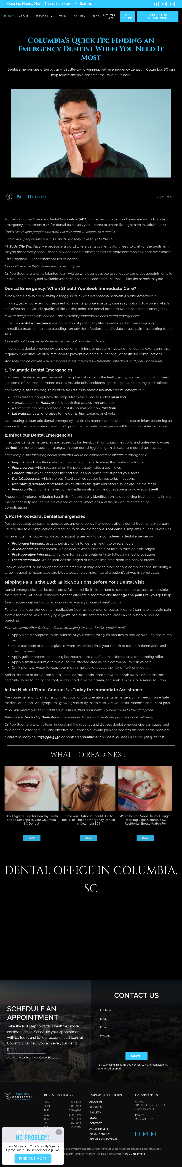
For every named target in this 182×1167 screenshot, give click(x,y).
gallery (79, 16)
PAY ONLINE (127, 16)
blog (96, 16)
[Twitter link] (156, 4)
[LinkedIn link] (164, 4)
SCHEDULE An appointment (158, 16)
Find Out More (33, 1158)
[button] (44, 16)
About (23, 16)
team (62, 16)
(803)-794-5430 (109, 16)
